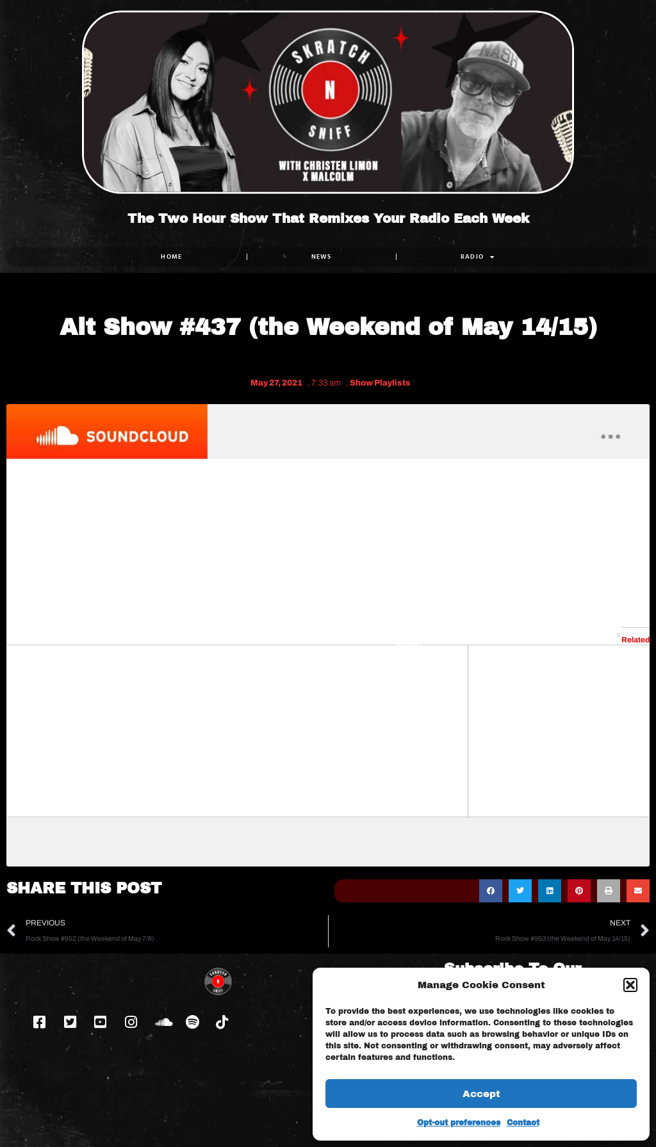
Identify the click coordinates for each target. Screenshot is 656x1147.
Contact (523, 1122)
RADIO (478, 256)
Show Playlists (380, 382)
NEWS (321, 256)
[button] (630, 985)
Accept (481, 1094)
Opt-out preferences (458, 1122)
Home (171, 256)
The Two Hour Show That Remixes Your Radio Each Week (328, 218)
